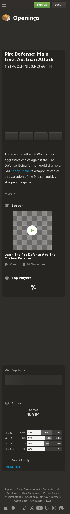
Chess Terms (23, 489)
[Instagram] (54, 508)
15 (24, 448)
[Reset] (26, 136)
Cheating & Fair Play (36, 497)
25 (24, 443)
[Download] (40, 145)
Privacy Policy (51, 493)
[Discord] (61, 508)
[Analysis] (27, 145)
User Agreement (31, 493)
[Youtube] (39, 508)
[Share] (46, 145)
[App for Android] (12, 508)
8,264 (23, 432)
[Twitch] (47, 508)
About (36, 489)
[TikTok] (24, 508)
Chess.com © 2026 (40, 500)
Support (9, 489)
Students (48, 489)
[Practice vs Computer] (21, 145)
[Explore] (34, 145)
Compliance (21, 500)
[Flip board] (11, 136)
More (10, 193)
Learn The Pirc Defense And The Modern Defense (30, 256)
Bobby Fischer (20, 171)
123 (24, 438)
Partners (56, 497)
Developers (12, 493)
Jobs (58, 489)
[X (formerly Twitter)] (31, 508)
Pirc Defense (13, 467)
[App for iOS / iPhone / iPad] (6, 508)
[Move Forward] (55, 136)
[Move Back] (41, 136)
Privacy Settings (13, 497)
